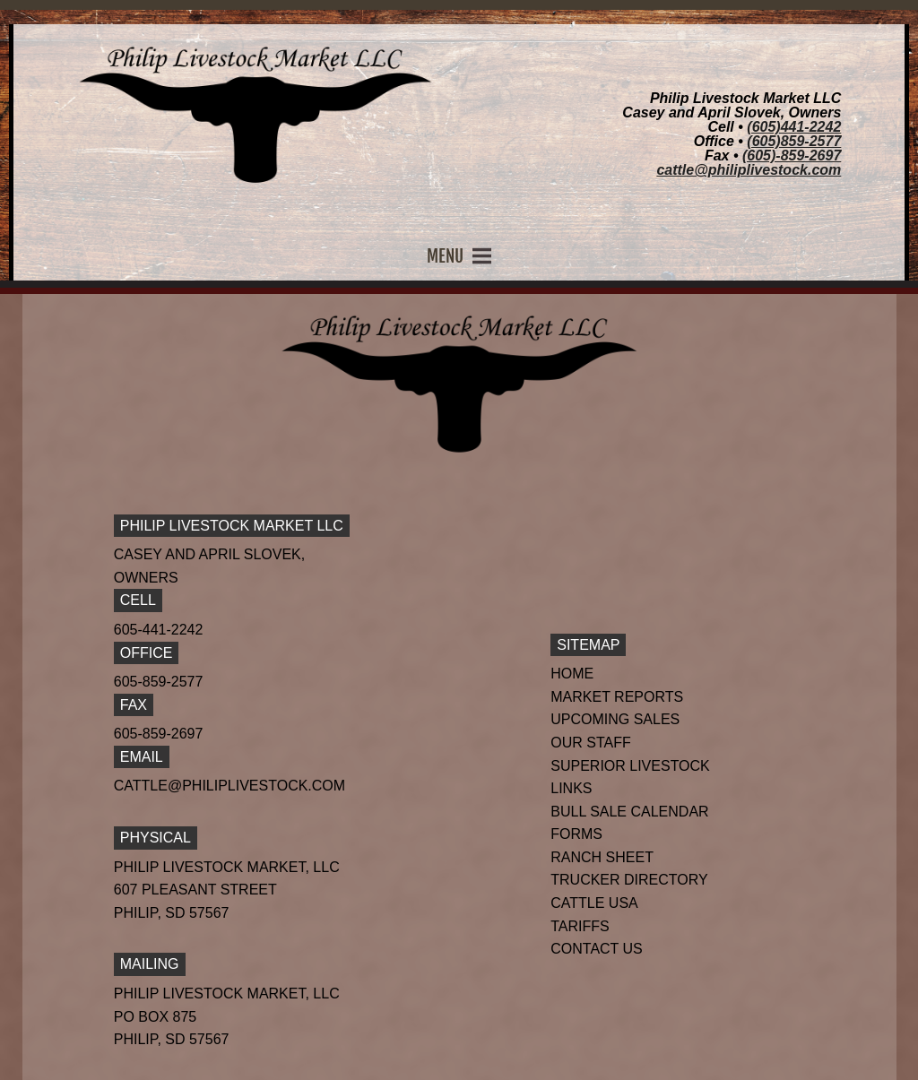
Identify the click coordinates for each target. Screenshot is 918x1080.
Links (571, 788)
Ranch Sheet (602, 857)
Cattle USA (594, 903)
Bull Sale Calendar (629, 811)
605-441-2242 (159, 629)
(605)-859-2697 (791, 155)
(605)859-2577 (794, 141)
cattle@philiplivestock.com (748, 169)
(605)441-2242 (794, 126)
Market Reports (616, 696)
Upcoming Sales (615, 719)
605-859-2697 (159, 733)
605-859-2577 (159, 681)
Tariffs (579, 926)
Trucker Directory (628, 879)
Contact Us (596, 948)
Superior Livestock (630, 765)
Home (571, 673)
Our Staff (590, 742)
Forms (576, 834)
